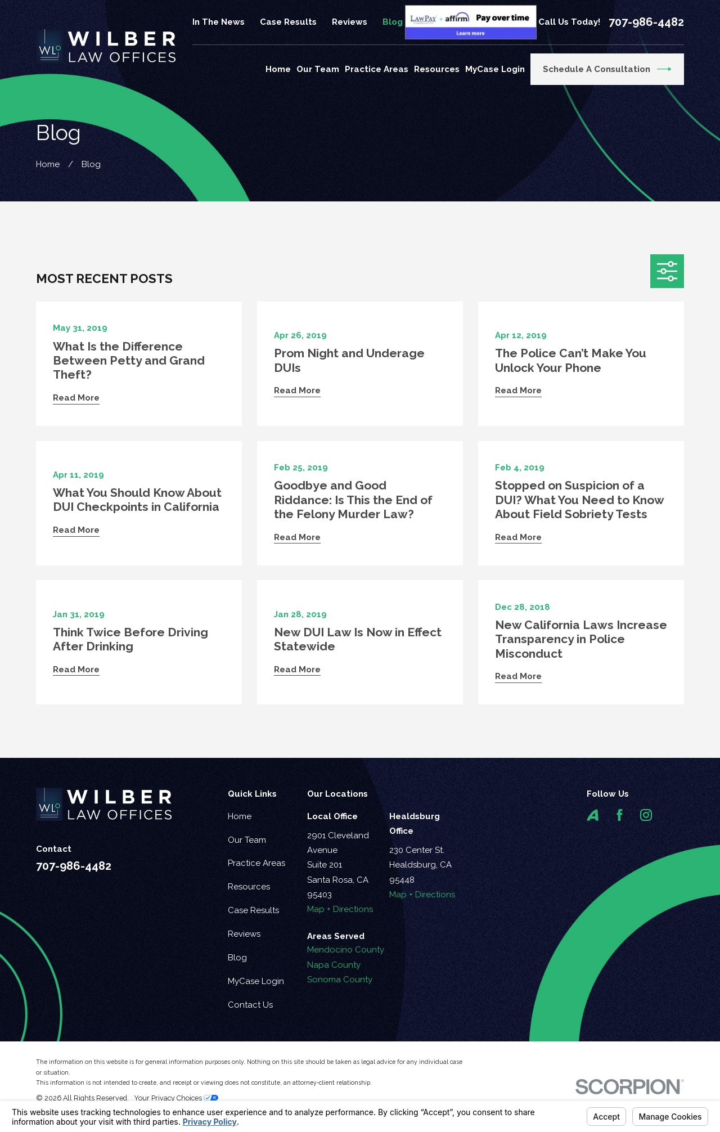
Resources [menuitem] (437, 69)
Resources (249, 887)
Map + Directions (340, 909)
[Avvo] (592, 815)
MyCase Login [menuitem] (495, 69)
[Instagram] (646, 815)
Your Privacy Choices (176, 1098)
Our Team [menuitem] (317, 69)
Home (239, 816)
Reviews (349, 22)
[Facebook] (620, 815)
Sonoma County (339, 979)
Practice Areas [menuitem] (376, 69)
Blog (392, 22)
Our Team (247, 840)
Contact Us (250, 1005)
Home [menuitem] (278, 69)
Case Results (288, 22)
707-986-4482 (646, 22)
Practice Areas (256, 863)
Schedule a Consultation (607, 69)
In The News (218, 22)
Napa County (334, 965)
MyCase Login (256, 981)
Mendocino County (345, 950)
